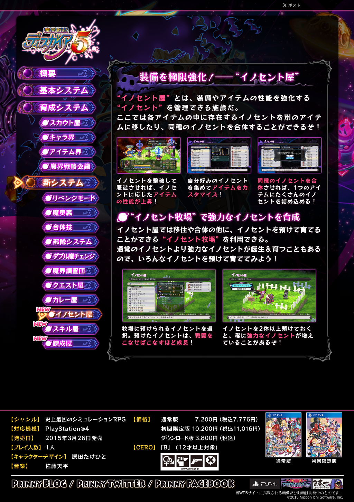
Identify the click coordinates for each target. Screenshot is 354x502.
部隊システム (66, 241)
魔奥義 (66, 212)
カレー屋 (66, 299)
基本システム (52, 90)
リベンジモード (66, 198)
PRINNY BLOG (41, 483)
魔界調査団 (66, 270)
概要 (52, 73)
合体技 (66, 227)
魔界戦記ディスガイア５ (61, 41)
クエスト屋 (66, 285)
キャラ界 (63, 137)
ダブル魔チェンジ (66, 256)
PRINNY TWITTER (110, 483)
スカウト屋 (63, 122)
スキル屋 (66, 328)
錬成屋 (66, 343)
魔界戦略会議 (63, 166)
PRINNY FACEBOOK (193, 483)
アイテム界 (63, 151)
